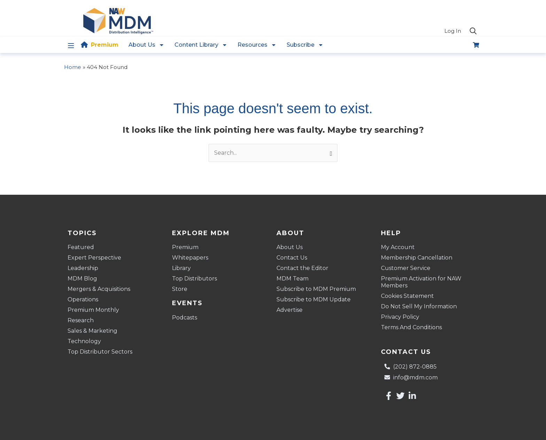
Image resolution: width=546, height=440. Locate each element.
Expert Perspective (94, 257)
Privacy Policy (400, 317)
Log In (452, 31)
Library (181, 268)
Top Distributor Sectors (100, 351)
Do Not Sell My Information (419, 306)
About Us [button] (146, 45)
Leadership (83, 268)
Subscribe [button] (305, 45)
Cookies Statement (407, 296)
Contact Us (291, 257)
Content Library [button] (200, 45)
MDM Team (292, 278)
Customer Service (405, 268)
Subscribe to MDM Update (313, 299)
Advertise (289, 310)
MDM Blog (82, 278)
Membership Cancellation (416, 257)
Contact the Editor (302, 268)
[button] (473, 31)
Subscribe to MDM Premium (316, 289)
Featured (81, 247)
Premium (104, 44)
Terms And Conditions (411, 327)
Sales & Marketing (92, 330)
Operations (83, 299)
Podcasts (184, 317)
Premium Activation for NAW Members (421, 282)
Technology (84, 341)
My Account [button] (399, 247)
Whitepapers (190, 257)
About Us (289, 247)
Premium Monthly (93, 310)
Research (81, 320)
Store (179, 289)
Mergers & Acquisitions (99, 289)
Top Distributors (194, 278)
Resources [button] (256, 45)
